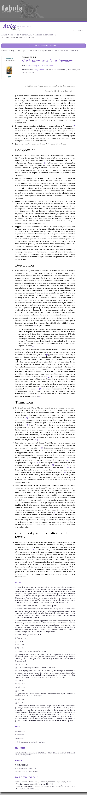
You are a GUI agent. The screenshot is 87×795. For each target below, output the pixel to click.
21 (33, 550)
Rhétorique (71, 752)
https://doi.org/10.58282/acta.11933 (39, 65)
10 (26, 418)
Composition (25, 150)
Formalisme (42, 752)
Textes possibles (26, 755)
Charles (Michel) (21, 752)
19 (64, 472)
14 (41, 453)
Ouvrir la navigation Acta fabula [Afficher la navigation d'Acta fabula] (43, 45)
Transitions (24, 402)
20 (55, 512)
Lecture (56, 752)
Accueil (4, 35)
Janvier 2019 (27, 35)
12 (36, 440)
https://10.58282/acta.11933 (29, 788)
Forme (50, 752)
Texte (17, 755)
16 (39, 462)
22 (66, 567)
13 (41, 448)
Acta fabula (14, 35)
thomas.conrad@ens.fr (30, 771)
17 (52, 465)
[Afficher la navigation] (82, 9)
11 (26, 425)
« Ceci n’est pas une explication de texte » (42, 535)
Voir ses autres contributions (25, 768)
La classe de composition (45, 35)
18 (67, 467)
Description (24, 265)
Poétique (63, 752)
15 (66, 460)
